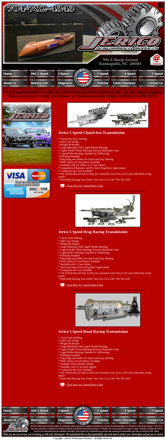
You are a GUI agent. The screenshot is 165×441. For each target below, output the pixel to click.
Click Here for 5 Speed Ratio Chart (84, 185)
